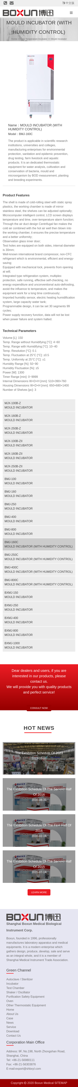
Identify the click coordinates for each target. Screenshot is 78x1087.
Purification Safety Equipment (25, 996)
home (14, 39)
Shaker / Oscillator (18, 992)
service (11, 1027)
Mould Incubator (59, 39)
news (10, 1022)
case (9, 1018)
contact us (13, 1035)
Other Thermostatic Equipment (26, 1005)
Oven (9, 1001)
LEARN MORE (39, 892)
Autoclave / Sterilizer (19, 979)
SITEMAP (60, 1082)
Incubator (12, 983)
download (12, 1031)
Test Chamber (15, 988)
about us (12, 1014)
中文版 (70, 3)
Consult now (39, 708)
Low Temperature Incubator (34, 39)
